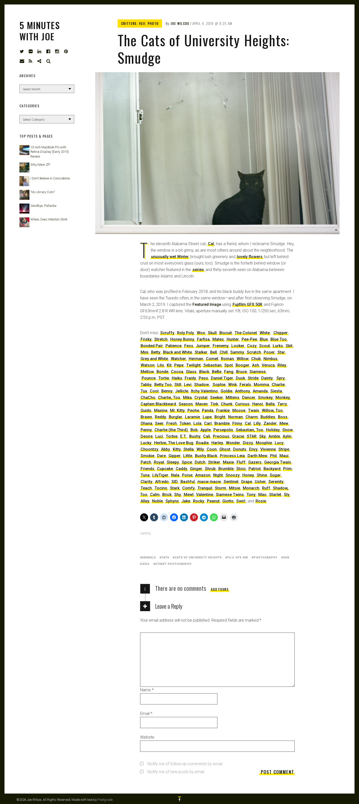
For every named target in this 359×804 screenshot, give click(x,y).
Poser (269, 352)
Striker (214, 462)
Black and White (177, 352)
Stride (253, 378)
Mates (218, 339)
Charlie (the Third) (171, 430)
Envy (253, 449)
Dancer (248, 397)
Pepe (178, 365)
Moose (238, 410)
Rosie (261, 501)
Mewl (188, 494)
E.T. (183, 436)
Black (204, 371)
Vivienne (268, 449)
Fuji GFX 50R (237, 557)
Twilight (193, 365)
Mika (187, 397)
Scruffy (167, 332)
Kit (169, 365)
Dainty (267, 378)
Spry (280, 378)
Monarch (251, 488)
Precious (221, 436)
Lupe (207, 417)
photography (265, 557)
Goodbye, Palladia (43, 206)
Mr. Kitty (177, 410)
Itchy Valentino (204, 391)
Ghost (224, 449)
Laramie (192, 417)
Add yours (220, 589)
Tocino (161, 488)
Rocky (198, 501)
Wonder (233, 442)
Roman (227, 358)
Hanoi (257, 404)
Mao (262, 494)
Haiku (177, 378)
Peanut (213, 501)
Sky (262, 436)
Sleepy (173, 462)
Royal (159, 462)
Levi (187, 384)
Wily (200, 449)
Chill (224, 352)
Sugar (275, 475)
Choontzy (149, 449)
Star (281, 352)
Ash (255, 365)
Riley (281, 365)
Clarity (146, 481)
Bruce (241, 371)
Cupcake (165, 468)
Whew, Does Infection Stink (48, 219)
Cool (154, 391)
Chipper (280, 332)
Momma (261, 384)
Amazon (202, 475)
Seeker (216, 397)
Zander (270, 423)
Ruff (266, 488)
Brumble (226, 468)
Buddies (268, 417)
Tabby (146, 384)
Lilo (160, 365)
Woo (201, 332)
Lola (197, 423)
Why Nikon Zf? (40, 164)
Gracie (238, 436)
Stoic (241, 468)
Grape (246, 481)
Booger (242, 365)
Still (178, 384)
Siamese (258, 371)
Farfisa (203, 339)
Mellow (147, 371)
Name (147, 690)
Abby (165, 449)
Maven (201, 404)
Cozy (252, 345)
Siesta (276, 391)
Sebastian (212, 365)
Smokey (265, 397)
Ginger (196, 468)
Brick (167, 494)
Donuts (239, 449)
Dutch (200, 462)
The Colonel (246, 332)
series (198, 269)
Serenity (276, 481)
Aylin (287, 436)
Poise (187, 475)
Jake (185, 501)
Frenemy (221, 345)
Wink (232, 384)
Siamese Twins (230, 494)
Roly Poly (185, 332)
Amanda (260, 391)
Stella (188, 449)
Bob (194, 430)
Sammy (237, 352)
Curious (242, 404)
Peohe (193, 410)
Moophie (264, 442)
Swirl (240, 501)
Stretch (161, 339)
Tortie (163, 378)
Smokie (147, 455)
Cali (206, 436)
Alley (145, 501)
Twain (253, 410)
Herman (196, 358)
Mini (144, 352)
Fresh (171, 423)
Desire (147, 436)
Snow (287, 430)
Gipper (174, 455)
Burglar (175, 417)
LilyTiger (160, 475)
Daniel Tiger (222, 378)
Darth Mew (257, 455)
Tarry (282, 404)
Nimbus (270, 358)
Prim (287, 468)
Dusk (240, 378)
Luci (159, 436)
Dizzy (248, 442)
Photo (153, 23)
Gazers (255, 462)
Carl (208, 423)
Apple (205, 430)
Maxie (228, 462)
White (265, 332)
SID (175, 481)
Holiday (273, 430)
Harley (217, 442)
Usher (260, 481)
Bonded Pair (152, 345)
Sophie (219, 384)
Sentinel (231, 481)
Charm (252, 417)
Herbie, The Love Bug (173, 442)
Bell (213, 352)
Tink (214, 404)
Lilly (257, 423)
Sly (286, 494)
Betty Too (163, 384)
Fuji (142, 23)
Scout (264, 345)
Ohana (146, 423)
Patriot (255, 468)
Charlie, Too (169, 397)
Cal (211, 243)
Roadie (202, 442)
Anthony (242, 391)
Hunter (233, 339)
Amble (274, 436)
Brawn (146, 417)
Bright (219, 417)
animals (149, 557)
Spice (187, 462)
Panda (207, 410)
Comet (212, 358)
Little (187, 455)
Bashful (187, 481)
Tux (144, 391)
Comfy (188, 488)
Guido (146, 410)
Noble (157, 501)
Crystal (200, 397)
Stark (175, 488)
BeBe (216, 371)
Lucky (146, 442)
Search (49, 61)
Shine (262, 475)
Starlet (275, 494)
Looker (237, 345)
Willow (243, 358)
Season (186, 404)
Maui (283, 455)
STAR (252, 436)
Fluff (241, 462)
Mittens (232, 397)
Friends (147, 468)
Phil (273, 455)
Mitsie (234, 488)
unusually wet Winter (170, 256)
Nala (175, 475)
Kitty (177, 449)
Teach (146, 488)
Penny (146, 430)
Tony (251, 494)
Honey (248, 475)
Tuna (145, 475)
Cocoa (177, 371)
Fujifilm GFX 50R (247, 304)
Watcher (178, 358)
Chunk (226, 404)
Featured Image (206, 304)
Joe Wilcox (180, 23)
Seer (159, 423)
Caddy (181, 468)
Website (147, 737)
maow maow (209, 481)
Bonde (162, 371)
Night (218, 475)
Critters (129, 23)
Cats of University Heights (198, 557)
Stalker (201, 352)
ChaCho (148, 397)
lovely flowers (250, 256)
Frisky (146, 339)
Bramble (222, 423)
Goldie (226, 391)
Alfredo (162, 481)
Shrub (210, 468)
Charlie (278, 384)
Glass (191, 371)
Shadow (201, 384)
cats (165, 557)
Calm (155, 494)
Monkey (282, 397)
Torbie (172, 436)
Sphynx (172, 501)
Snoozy (233, 475)
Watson (148, 365)
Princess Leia (232, 455)
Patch (146, 462)
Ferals (245, 384)
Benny (167, 391)
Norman (235, 417)
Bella (270, 404)
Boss (282, 417)
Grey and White (154, 358)
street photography (173, 564)
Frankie (223, 410)
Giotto (228, 501)
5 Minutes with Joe (39, 30)
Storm (220, 488)
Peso (203, 378)
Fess (188, 345)
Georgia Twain (277, 462)
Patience (173, 345)
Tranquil (204, 488)
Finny (237, 423)
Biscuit (225, 332)
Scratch (254, 352)
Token (185, 423)
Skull (212, 332)
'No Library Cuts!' (42, 192)
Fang (228, 371)
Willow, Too (272, 410)
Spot (228, 365)
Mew (283, 423)
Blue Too (278, 339)
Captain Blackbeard (158, 404)
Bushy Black (206, 455)
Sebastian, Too (249, 430)
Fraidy (190, 378)
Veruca (268, 365)
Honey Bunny (182, 339)
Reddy (160, 417)
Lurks (278, 345)
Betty (155, 352)
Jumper (203, 345)
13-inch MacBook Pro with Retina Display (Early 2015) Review (49, 151)
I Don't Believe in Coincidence (50, 178)
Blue (264, 339)
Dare (161, 455)
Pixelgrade (105, 800)
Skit (289, 345)
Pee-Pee (249, 339)
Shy (177, 494)
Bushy (194, 436)
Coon (212, 449)
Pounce (149, 378)
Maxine (160, 410)
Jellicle (181, 391)
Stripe (283, 449)
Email (146, 713)
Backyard (272, 468)
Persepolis (223, 430)
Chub (256, 358)
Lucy (279, 442)
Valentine (204, 494)
